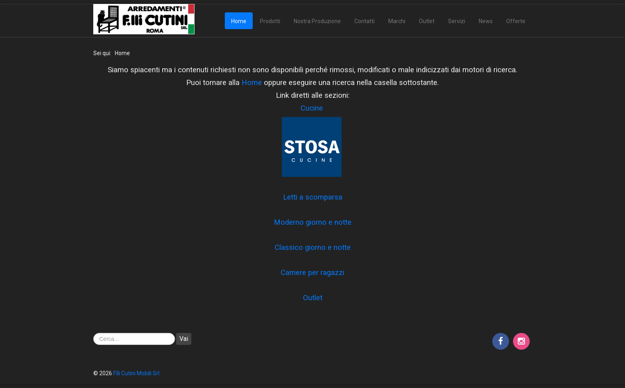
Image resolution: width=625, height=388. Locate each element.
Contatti (364, 21)
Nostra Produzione (317, 21)
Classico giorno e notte (313, 247)
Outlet (426, 21)
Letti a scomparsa (312, 197)
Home (238, 21)
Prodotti (270, 21)
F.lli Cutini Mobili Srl (136, 373)
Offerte (515, 21)
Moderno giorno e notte (313, 222)
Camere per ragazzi (312, 272)
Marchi (396, 21)
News (486, 21)
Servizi (456, 21)
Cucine (312, 108)
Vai (183, 338)
